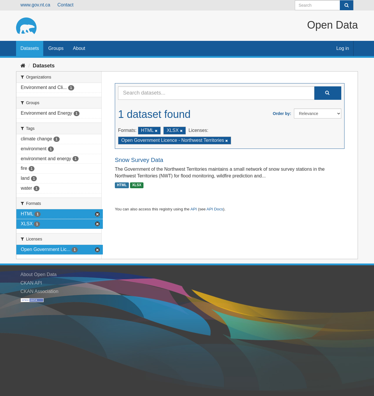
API (194, 209)
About (79, 48)
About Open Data (38, 274)
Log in (342, 48)
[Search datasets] (324, 5)
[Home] (22, 66)
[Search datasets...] (216, 93)
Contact (65, 4)
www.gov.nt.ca (35, 4)
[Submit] (346, 5)
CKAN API (31, 282)
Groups (55, 48)
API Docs (215, 209)
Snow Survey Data (139, 160)
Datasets (29, 48)
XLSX (136, 185)
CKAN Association (39, 291)
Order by (281, 113)
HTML (122, 185)
